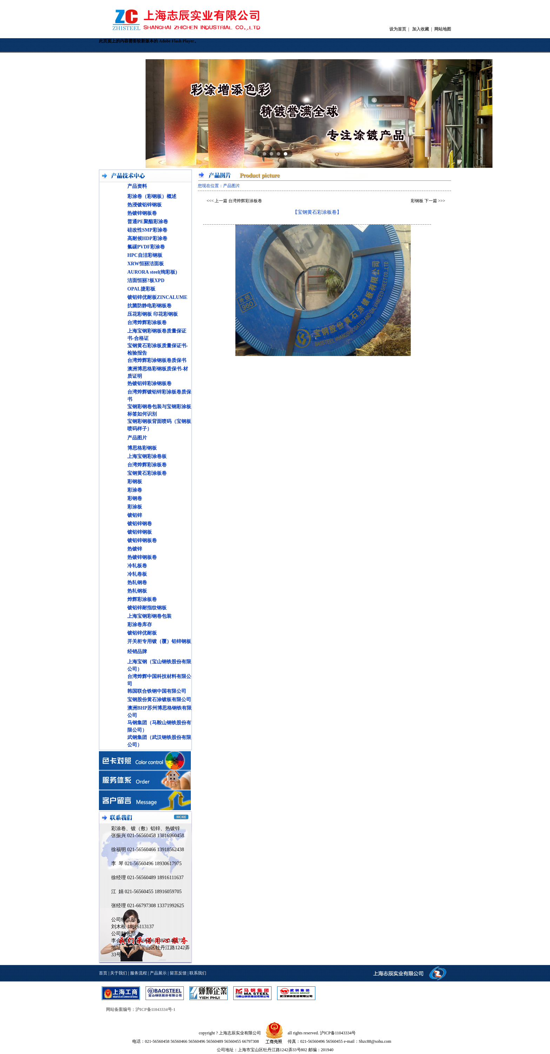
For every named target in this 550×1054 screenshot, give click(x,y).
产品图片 (137, 437)
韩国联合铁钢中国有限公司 (156, 691)
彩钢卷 (134, 498)
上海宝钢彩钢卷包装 (149, 616)
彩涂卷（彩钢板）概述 (151, 196)
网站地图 (442, 29)
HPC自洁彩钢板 (144, 255)
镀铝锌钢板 (139, 532)
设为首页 (397, 29)
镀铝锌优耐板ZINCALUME (157, 297)
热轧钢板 (137, 591)
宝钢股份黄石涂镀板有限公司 (159, 699)
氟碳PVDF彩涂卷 (146, 246)
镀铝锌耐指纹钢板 (147, 607)
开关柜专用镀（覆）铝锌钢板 (159, 641)
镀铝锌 (134, 515)
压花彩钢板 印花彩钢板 (152, 314)
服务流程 (138, 973)
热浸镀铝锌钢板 (144, 204)
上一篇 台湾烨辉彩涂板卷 (238, 200)
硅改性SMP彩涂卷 (147, 230)
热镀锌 (134, 549)
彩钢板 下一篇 (424, 200)
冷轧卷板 (137, 574)
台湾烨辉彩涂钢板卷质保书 (156, 360)
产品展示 (158, 973)
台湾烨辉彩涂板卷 (147, 322)
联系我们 (197, 973)
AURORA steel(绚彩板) (152, 272)
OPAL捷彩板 (141, 289)
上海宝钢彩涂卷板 (147, 456)
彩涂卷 (134, 490)
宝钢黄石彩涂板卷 (147, 473)
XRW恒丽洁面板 (145, 263)
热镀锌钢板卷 (142, 213)
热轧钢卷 (137, 582)
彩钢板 (134, 481)
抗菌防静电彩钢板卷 (149, 305)
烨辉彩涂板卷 (142, 599)
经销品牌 (137, 651)
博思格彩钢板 (142, 448)
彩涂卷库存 (139, 624)
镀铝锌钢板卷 (142, 540)
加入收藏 (420, 29)
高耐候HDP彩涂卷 (147, 238)
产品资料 (137, 186)
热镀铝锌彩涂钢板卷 (149, 383)
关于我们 (118, 973)
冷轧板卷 (137, 565)
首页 (103, 973)
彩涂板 (134, 506)
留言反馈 (178, 973)
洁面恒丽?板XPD (146, 280)
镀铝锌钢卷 (139, 523)
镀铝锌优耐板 (142, 633)
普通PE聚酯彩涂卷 (147, 221)
